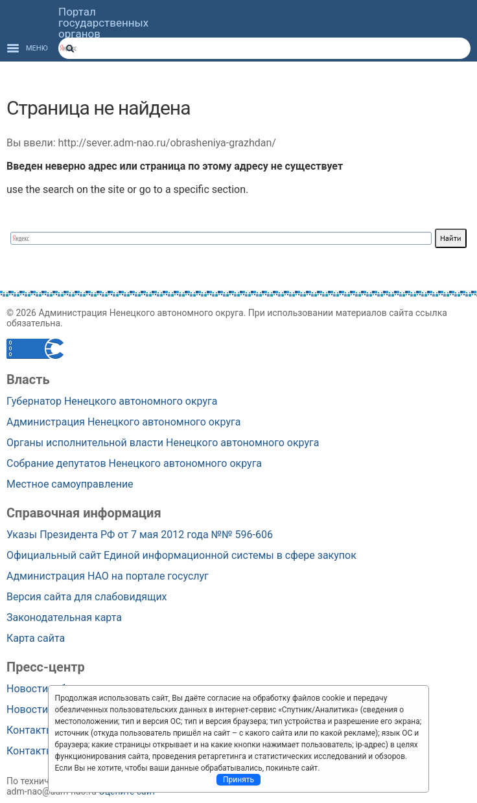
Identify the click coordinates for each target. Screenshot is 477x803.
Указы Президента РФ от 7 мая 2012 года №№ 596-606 (139, 534)
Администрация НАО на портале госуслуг (107, 576)
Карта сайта (35, 638)
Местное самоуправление (70, 484)
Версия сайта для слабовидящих (86, 597)
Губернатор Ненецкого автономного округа (111, 401)
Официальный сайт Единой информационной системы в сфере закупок (181, 555)
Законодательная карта (64, 617)
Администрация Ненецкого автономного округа (123, 422)
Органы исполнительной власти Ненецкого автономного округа (163, 442)
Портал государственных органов (103, 23)
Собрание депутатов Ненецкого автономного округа (134, 463)
